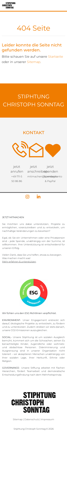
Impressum (47, 419)
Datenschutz (31, 419)
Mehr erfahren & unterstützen (19, 261)
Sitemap (33, 62)
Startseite (55, 56)
